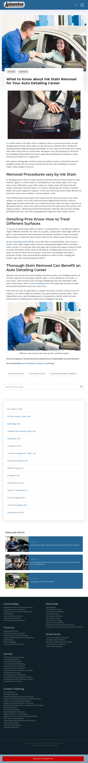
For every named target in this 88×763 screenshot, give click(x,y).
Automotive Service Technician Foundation (18, 607)
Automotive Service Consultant (14, 666)
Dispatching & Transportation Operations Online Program (24, 705)
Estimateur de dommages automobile (59, 642)
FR (76, 5)
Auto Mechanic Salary (53, 618)
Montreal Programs (15, 460)
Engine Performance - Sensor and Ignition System (20, 716)
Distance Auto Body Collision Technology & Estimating (22, 699)
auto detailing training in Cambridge (38, 363)
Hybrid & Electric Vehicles (12, 725)
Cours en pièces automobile (55, 644)
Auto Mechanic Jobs (52, 614)
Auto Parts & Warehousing (13, 662)
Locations (11, 446)
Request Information (43, 759)
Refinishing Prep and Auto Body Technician (18, 679)
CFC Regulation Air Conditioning (14, 675)
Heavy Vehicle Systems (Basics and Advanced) (19, 721)
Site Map (51, 743)
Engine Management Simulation (14, 712)
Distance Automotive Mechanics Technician (18, 703)
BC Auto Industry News (17, 416)
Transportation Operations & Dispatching (18, 612)
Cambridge (23, 71)
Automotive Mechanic (11, 631)
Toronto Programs (15, 505)
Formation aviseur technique (56, 640)
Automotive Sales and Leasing (14, 644)
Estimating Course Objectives (14, 718)
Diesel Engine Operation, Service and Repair (19, 697)
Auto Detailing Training (11, 659)
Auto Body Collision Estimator (14, 657)
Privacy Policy (59, 743)
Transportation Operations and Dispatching (19, 638)
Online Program (13, 468)
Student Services (14, 483)
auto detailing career (18, 241)
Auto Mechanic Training (54, 620)
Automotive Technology (12, 618)
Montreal (34, 542)
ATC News (11, 71)
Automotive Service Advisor (13, 616)
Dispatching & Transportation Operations (60, 625)
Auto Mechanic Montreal (54, 616)
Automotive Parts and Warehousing (16, 635)
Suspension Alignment (11, 727)
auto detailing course (40, 283)
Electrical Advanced (10, 707)
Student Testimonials (16, 490)
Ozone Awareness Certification (14, 620)
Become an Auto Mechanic (55, 623)
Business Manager (10, 642)
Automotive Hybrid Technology (14, 664)
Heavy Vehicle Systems (11, 723)
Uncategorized (13, 512)
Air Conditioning (9, 692)
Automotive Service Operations (14, 609)
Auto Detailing (8, 614)
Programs (11, 475)
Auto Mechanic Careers (54, 609)
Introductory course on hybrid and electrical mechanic (64, 627)
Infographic (12, 438)
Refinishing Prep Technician (13, 681)
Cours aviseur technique (54, 646)
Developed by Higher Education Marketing (44, 745)
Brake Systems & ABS (11, 694)
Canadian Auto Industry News (19, 431)
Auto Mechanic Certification (55, 612)
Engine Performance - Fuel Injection (16, 714)
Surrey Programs (14, 497)
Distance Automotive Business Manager (17, 701)
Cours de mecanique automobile (57, 638)
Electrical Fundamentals (12, 710)
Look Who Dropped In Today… (20, 453)
